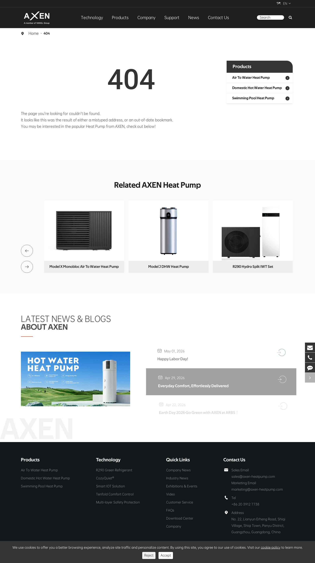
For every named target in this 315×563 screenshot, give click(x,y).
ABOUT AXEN (44, 325)
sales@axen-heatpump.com (253, 476)
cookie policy (270, 547)
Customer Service (179, 502)
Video (170, 494)
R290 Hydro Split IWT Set (253, 267)
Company (146, 17)
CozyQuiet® (105, 478)
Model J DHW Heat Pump (168, 267)
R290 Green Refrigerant (114, 470)
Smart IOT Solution (110, 486)
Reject (148, 555)
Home (34, 33)
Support (171, 17)
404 (47, 33)
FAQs (170, 510)
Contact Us (218, 17)
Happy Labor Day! (175, 359)
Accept (166, 555)
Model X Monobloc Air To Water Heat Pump (84, 267)
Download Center (179, 518)
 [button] (27, 250)
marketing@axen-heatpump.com (257, 489)
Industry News (177, 478)
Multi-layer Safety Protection (118, 502)
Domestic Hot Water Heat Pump (257, 88)
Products (120, 17)
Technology (92, 17)
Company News (178, 470)
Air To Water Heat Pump (251, 78)
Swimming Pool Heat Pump (253, 98)
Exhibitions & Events (181, 486)
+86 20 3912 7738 (245, 504)
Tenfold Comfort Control (115, 494)
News (193, 17)
